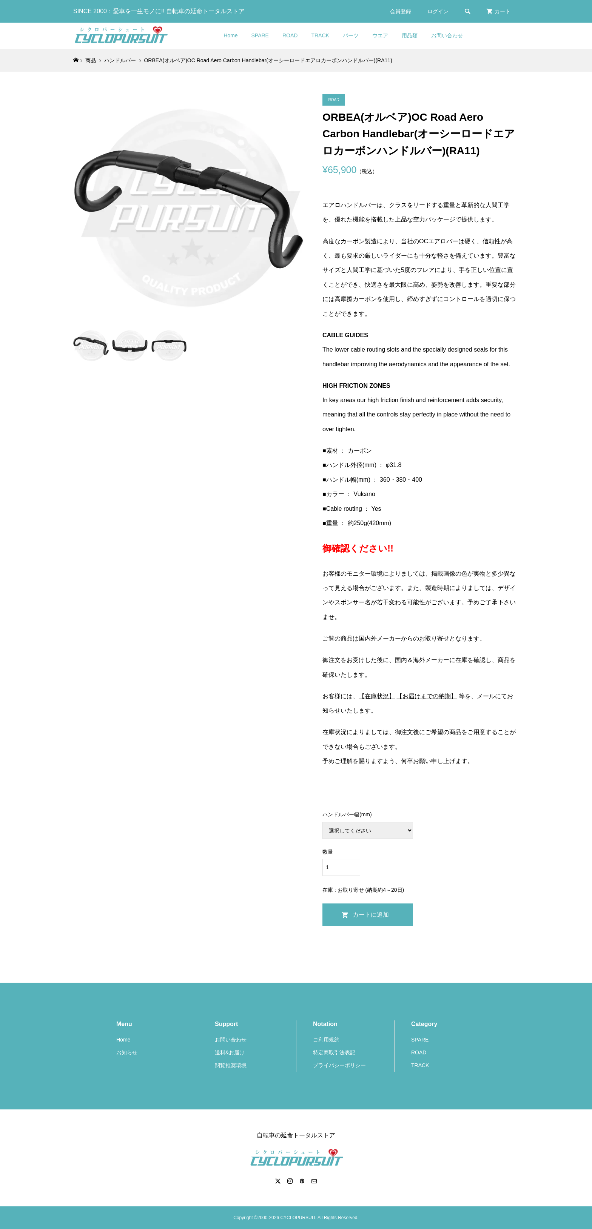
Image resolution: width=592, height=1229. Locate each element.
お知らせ (126, 1052)
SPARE (260, 35)
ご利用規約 (326, 1040)
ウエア (380, 35)
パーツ (351, 35)
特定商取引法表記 (334, 1052)
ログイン (438, 11)
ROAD (290, 35)
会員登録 (400, 11)
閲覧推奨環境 (231, 1065)
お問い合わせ (447, 35)
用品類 (410, 35)
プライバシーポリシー (339, 1065)
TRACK (320, 35)
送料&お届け (230, 1052)
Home (230, 35)
